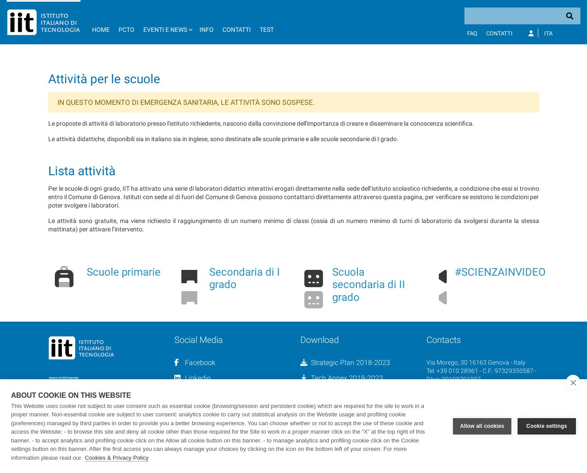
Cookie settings (546, 426)
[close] (573, 382)
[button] (167, 22)
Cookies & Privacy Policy (117, 457)
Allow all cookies (482, 426)
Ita (548, 33)
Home (101, 29)
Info (207, 29)
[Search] (522, 16)
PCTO (126, 29)
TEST (267, 29)
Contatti (237, 29)
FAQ (472, 33)
